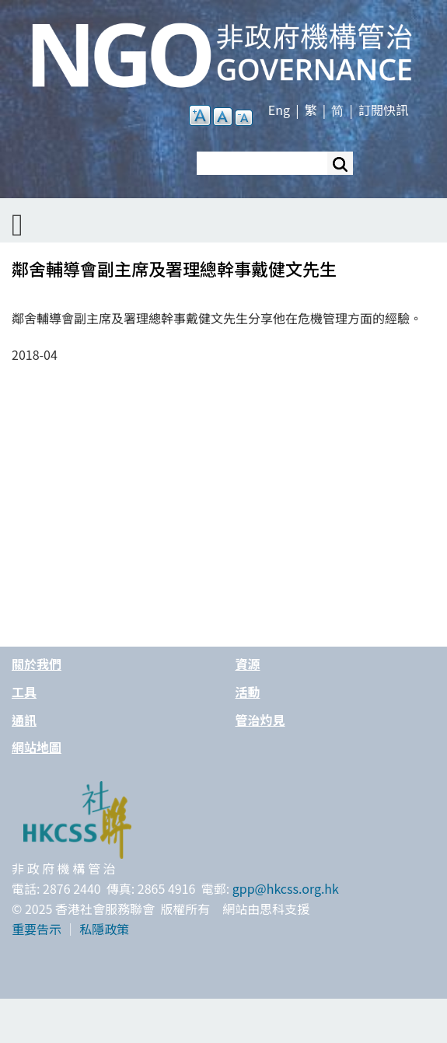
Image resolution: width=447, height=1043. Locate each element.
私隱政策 (104, 928)
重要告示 (36, 928)
